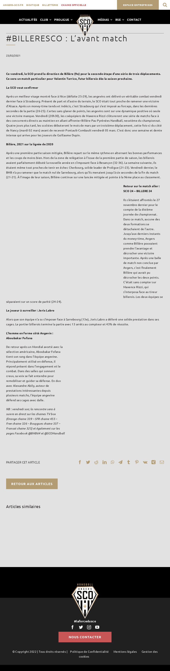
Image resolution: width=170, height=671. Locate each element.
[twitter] (81, 627)
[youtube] (97, 627)
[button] (165, 5)
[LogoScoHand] (85, 16)
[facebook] (73, 627)
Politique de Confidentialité (89, 651)
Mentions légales (125, 651)
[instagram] (89, 627)
